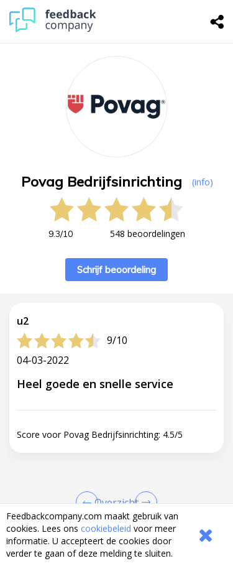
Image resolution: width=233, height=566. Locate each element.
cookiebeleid (106, 528)
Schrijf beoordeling (116, 270)
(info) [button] (202, 182)
